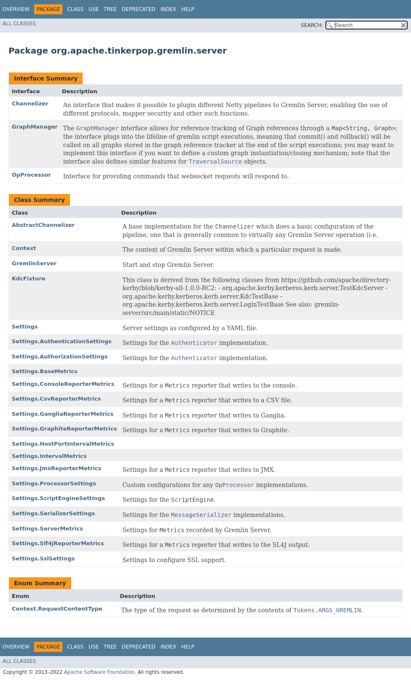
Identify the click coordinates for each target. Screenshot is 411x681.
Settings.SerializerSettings (53, 513)
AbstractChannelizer (43, 225)
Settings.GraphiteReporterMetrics (64, 428)
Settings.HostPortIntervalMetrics (63, 444)
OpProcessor (31, 175)
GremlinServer (34, 263)
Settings (25, 326)
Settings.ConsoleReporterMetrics (63, 384)
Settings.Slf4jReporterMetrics (58, 543)
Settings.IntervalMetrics (49, 456)
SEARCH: (312, 25)
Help (187, 9)
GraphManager (35, 127)
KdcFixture (29, 278)
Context (24, 248)
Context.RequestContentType (57, 609)
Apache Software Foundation (99, 672)
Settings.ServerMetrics (47, 528)
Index (169, 9)
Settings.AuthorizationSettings (59, 356)
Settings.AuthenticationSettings (62, 341)
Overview (16, 9)
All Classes (19, 24)
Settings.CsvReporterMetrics (56, 399)
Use (94, 9)
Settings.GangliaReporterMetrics (62, 414)
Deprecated (139, 9)
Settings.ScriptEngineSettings (58, 498)
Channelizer (30, 103)
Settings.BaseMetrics (45, 371)
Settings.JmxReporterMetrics (56, 468)
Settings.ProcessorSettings (54, 483)
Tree (110, 9)
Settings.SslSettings (43, 558)
